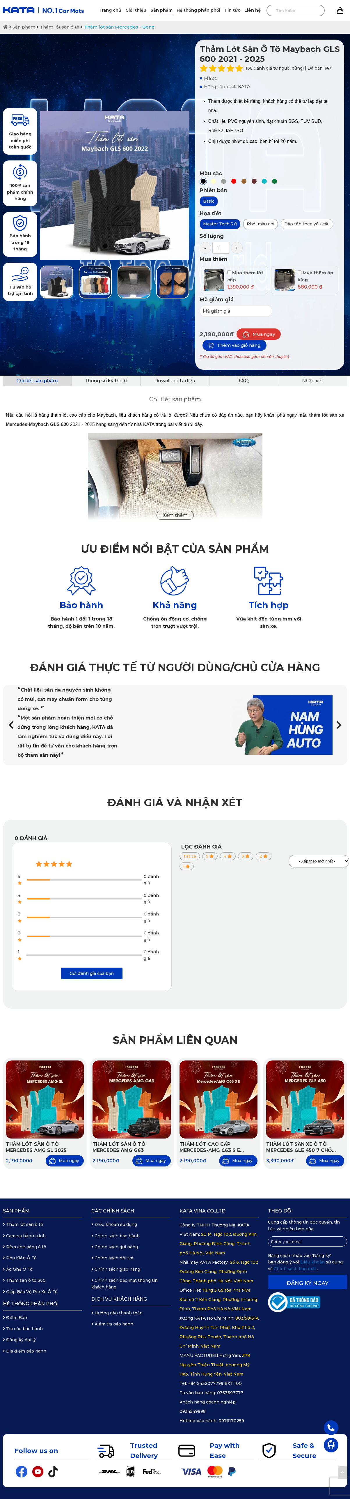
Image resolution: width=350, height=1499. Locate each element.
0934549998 (193, 1411)
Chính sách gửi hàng (114, 1246)
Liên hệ (252, 10)
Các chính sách (112, 1211)
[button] (339, 724)
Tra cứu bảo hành (23, 1328)
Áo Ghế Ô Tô (18, 1269)
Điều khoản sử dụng (114, 1224)
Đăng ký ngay (307, 1283)
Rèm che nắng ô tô (24, 1246)
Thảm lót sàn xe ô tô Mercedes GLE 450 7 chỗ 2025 (299, 1147)
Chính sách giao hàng (115, 1269)
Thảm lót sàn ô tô (59, 27)
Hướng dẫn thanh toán (117, 1313)
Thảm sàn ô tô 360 (24, 1280)
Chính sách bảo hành (115, 1235)
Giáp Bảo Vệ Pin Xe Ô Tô (30, 1291)
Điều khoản (313, 1262)
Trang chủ (110, 10)
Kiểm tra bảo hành (112, 1324)
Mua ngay (258, 334)
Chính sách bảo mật (295, 1268)
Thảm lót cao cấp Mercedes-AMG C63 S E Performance (210, 1147)
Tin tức (232, 10)
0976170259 (231, 1420)
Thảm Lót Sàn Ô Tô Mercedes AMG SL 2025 (36, 1147)
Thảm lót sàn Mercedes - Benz (119, 27)
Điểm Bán (15, 1317)
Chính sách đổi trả (112, 1258)
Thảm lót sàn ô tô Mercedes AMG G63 (119, 1147)
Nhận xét (312, 380)
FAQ (244, 380)
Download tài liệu (174, 380)
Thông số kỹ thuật (106, 380)
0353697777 (230, 1392)
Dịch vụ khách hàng (119, 1299)
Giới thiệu (135, 10)
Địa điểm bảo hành (24, 1351)
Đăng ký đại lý (19, 1339)
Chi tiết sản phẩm (37, 380)
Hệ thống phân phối (198, 10)
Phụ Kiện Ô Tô (20, 1258)
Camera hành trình (24, 1235)
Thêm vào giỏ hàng (234, 345)
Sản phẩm (161, 10)
